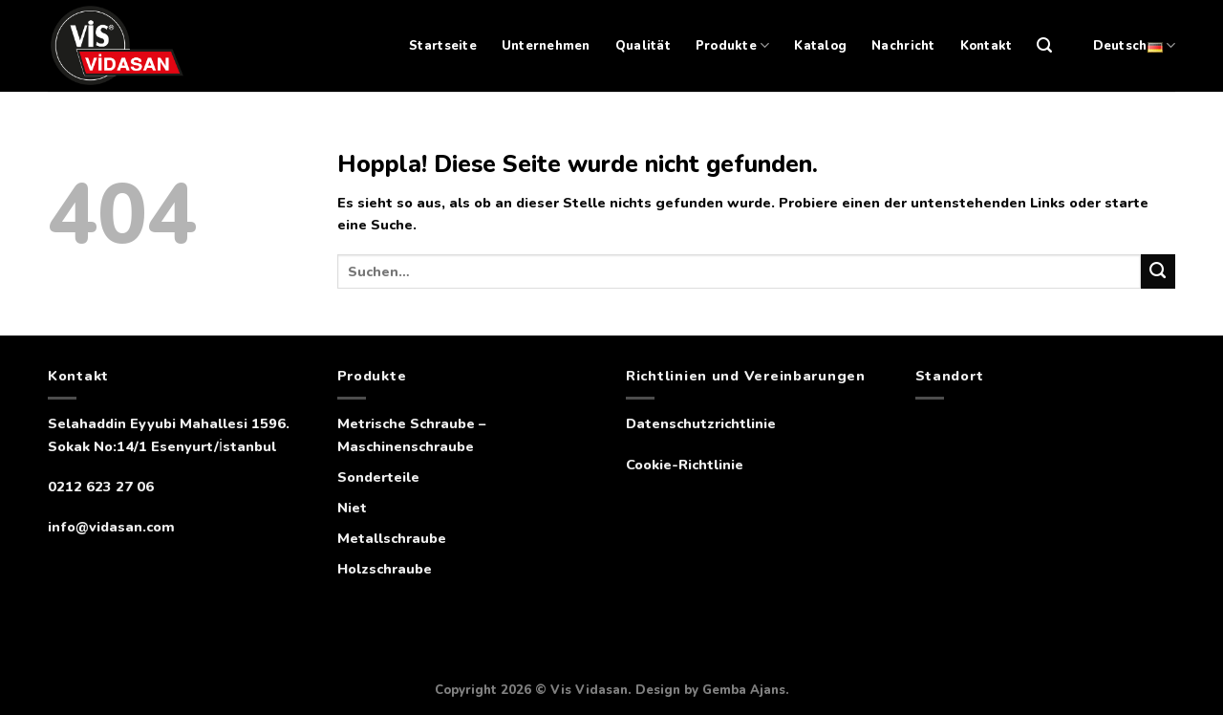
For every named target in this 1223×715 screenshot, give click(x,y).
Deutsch (1134, 45)
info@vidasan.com (111, 526)
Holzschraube (384, 568)
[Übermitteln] (1158, 271)
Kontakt (986, 45)
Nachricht (902, 45)
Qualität (643, 45)
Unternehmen (546, 45)
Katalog (820, 45)
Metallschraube (391, 538)
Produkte (733, 45)
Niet (352, 507)
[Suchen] (1044, 45)
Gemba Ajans (743, 690)
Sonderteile (378, 477)
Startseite (443, 45)
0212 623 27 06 (101, 486)
